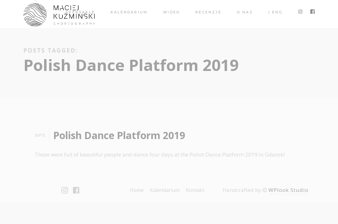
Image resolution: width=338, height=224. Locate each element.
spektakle (80, 12)
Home (137, 190)
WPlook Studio (288, 190)
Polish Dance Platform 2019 (119, 135)
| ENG (275, 12)
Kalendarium (129, 12)
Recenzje (208, 12)
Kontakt (195, 190)
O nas (245, 12)
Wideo (171, 12)
